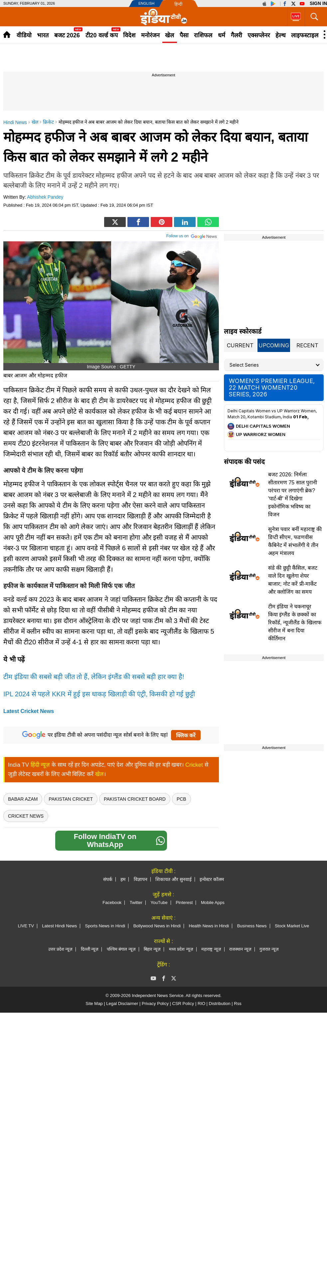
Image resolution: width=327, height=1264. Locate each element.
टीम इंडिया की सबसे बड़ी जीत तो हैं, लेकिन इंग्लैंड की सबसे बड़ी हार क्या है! (93, 676)
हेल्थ (280, 35)
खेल (169, 35)
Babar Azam (23, 799)
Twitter (136, 902)
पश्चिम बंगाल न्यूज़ (121, 949)
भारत (43, 35)
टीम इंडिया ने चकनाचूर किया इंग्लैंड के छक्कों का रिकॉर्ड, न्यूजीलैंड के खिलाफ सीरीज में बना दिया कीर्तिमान (294, 622)
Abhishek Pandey (45, 197)
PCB (181, 799)
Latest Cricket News (28, 711)
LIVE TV (26, 925)
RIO (201, 1003)
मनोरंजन (150, 35)
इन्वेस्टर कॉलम (212, 879)
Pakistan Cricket (71, 799)
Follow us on (191, 235)
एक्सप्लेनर (258, 35)
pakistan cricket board (135, 799)
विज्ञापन (140, 879)
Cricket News (26, 816)
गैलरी (236, 35)
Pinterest (184, 902)
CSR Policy (183, 1003)
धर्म (221, 35)
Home (7, 34)
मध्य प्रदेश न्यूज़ (181, 949)
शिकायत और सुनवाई (173, 879)
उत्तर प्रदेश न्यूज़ (60, 949)
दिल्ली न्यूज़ (90, 949)
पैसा (184, 35)
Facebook (111, 902)
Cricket (194, 765)
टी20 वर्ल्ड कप (101, 35)
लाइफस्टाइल (304, 35)
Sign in (318, 3)
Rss (237, 1003)
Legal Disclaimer (122, 1003)
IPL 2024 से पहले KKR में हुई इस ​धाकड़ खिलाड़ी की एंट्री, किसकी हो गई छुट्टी (99, 694)
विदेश (129, 35)
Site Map (93, 1003)
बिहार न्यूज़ (152, 949)
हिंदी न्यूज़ (40, 765)
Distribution (220, 1003)
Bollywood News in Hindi (157, 925)
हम (122, 879)
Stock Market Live (292, 925)
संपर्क (107, 879)
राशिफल (203, 35)
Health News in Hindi (209, 925)
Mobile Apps (213, 902)
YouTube (159, 902)
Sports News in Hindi (105, 925)
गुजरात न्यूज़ (269, 949)
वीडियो (24, 35)
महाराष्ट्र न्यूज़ (211, 949)
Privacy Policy (155, 1003)
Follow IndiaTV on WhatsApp (119, 840)
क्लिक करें (186, 735)
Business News (252, 925)
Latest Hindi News (59, 925)
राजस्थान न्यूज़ (240, 949)
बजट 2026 (67, 35)
